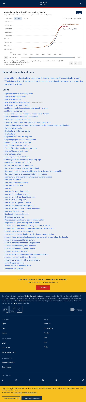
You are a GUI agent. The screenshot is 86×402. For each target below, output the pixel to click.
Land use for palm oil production (17, 191)
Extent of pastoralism (12, 154)
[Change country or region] (72, 18)
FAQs (15, 303)
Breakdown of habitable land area (17, 119)
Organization (48, 328)
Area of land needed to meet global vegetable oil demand (26, 114)
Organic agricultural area (14, 217)
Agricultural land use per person (17, 102)
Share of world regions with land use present (22, 260)
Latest (4, 343)
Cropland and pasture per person (17, 131)
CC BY (23, 64)
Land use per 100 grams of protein (17, 203)
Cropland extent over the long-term (18, 137)
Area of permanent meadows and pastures (21, 117)
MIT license (22, 301)
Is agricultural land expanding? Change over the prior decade (28, 177)
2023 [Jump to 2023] (79, 57)
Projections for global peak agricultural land (21, 223)
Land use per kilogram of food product (19, 205)
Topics (4, 324)
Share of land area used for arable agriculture (22, 243)
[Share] (75, 63)
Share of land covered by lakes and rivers (20, 246)
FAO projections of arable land (16, 157)
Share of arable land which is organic (18, 231)
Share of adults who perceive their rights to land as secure (27, 226)
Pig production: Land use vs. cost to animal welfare (24, 220)
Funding (46, 333)
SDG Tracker (6, 348)
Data (3, 328)
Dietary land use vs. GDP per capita (18, 142)
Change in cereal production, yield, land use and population (27, 122)
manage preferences (30, 393)
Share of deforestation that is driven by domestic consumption (29, 234)
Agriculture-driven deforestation (17, 105)
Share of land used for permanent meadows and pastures (26, 254)
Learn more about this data (21, 62)
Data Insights (6, 367)
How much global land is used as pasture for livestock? (25, 174)
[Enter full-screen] (80, 63)
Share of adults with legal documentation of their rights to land (29, 228)
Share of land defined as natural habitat (19, 248)
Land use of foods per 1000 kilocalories (19, 197)
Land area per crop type (13, 185)
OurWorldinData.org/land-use (12, 64)
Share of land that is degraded (16, 251)
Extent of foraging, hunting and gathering (20, 148)
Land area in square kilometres (16, 183)
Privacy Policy (17, 393)
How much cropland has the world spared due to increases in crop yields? (33, 171)
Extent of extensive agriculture (16, 145)
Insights (4, 333)
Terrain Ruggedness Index (14, 263)
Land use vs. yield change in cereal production (22, 208)
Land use (7, 188)
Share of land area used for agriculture (19, 240)
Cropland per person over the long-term (20, 140)
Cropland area (10, 134)
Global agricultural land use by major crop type (22, 160)
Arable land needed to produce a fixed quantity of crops (26, 108)
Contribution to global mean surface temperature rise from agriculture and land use (37, 125)
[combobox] (81, 3)
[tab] (9, 18)
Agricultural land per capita (15, 97)
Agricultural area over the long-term (18, 94)
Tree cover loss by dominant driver (17, 266)
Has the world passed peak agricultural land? (22, 168)
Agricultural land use (12, 99)
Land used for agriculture (14, 211)
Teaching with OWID (9, 352)
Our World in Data (43, 3)
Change (72, 18)
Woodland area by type (13, 269)
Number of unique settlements (16, 214)
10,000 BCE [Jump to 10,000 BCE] (13, 57)
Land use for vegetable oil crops (16, 194)
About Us (47, 324)
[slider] (30, 57)
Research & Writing (8, 362)
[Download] (71, 63)
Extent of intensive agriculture (16, 151)
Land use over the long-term (15, 200)
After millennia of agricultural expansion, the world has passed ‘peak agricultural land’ (42, 78)
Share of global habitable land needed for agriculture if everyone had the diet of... (36, 237)
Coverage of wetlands (13, 128)
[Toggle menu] (4, 3)
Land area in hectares (12, 180)
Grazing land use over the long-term (18, 165)
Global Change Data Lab (33, 296)
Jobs (45, 342)
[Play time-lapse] (6, 57)
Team (45, 338)
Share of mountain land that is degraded (20, 257)
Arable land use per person (14, 111)
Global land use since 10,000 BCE (17, 162)
